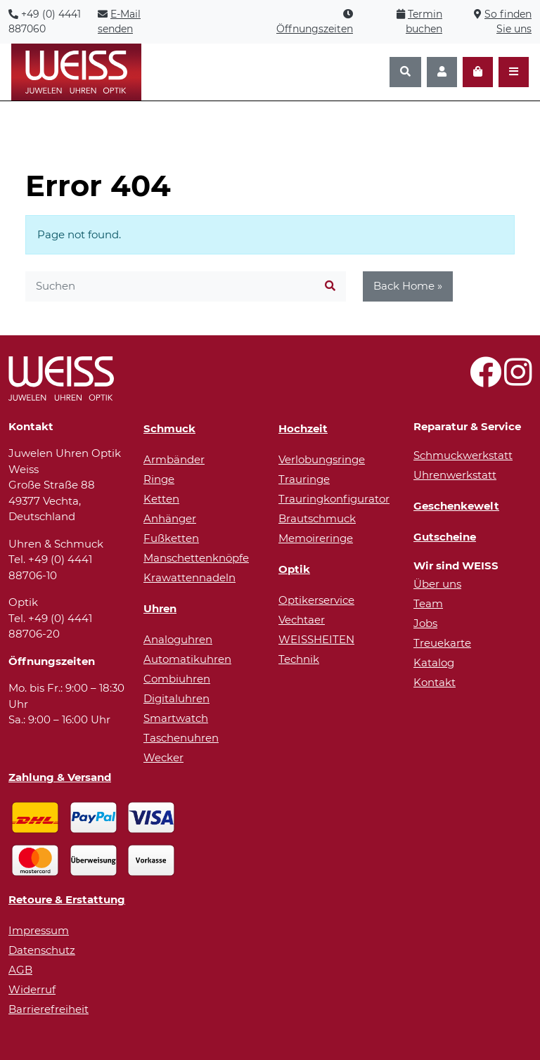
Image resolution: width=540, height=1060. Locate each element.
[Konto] (442, 72)
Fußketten (171, 538)
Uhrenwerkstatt (454, 474)
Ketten (161, 498)
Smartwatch (175, 718)
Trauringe (304, 479)
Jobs (425, 623)
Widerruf (32, 989)
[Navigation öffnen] (514, 72)
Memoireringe (315, 538)
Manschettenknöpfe (196, 557)
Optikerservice (316, 600)
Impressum (38, 930)
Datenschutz (41, 950)
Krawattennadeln (189, 577)
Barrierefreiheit (48, 1009)
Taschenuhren (181, 737)
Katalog (433, 662)
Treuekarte (442, 642)
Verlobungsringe (321, 459)
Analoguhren (177, 639)
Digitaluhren (176, 698)
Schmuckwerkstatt (463, 455)
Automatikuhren (187, 659)
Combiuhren (176, 678)
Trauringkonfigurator (334, 498)
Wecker (163, 757)
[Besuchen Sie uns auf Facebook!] (485, 380)
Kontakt (434, 682)
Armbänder (174, 459)
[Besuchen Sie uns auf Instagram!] (518, 380)
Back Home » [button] (407, 285)
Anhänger (169, 518)
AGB (20, 969)
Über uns (437, 583)
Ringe (158, 479)
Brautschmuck (317, 518)
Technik (298, 659)
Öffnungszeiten (314, 28)
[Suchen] (405, 72)
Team (428, 603)
